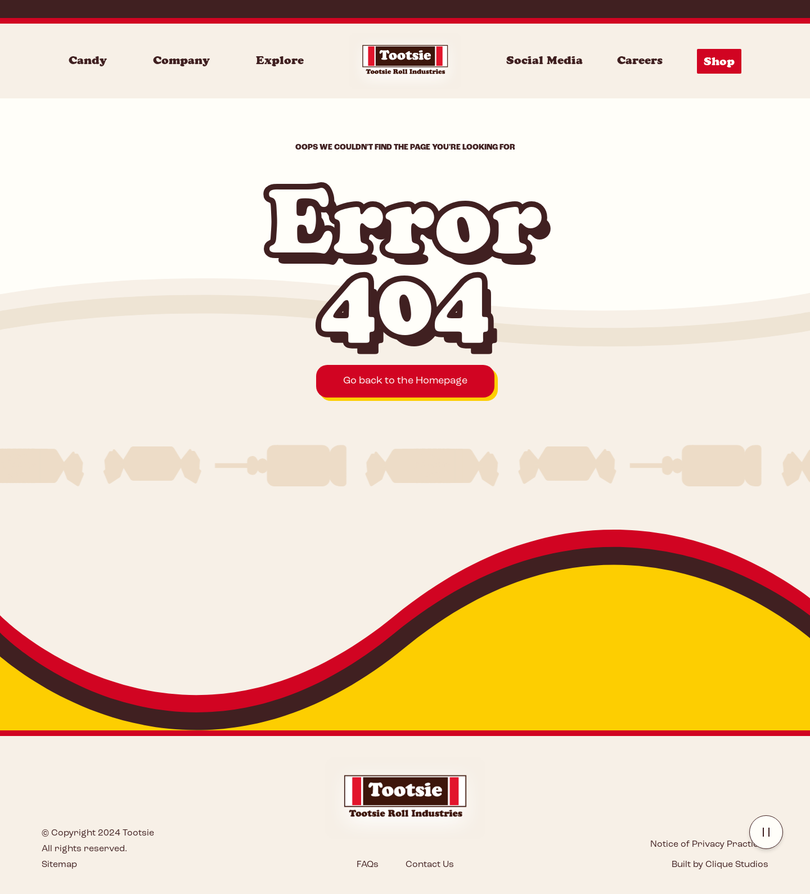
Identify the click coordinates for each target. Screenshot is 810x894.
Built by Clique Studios (720, 864)
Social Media (544, 60)
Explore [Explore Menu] (280, 60)
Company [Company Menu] (181, 60)
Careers (640, 60)
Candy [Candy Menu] (88, 60)
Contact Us (430, 864)
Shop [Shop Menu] (719, 61)
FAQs (368, 864)
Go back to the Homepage (405, 381)
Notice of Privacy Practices (709, 844)
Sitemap (59, 864)
